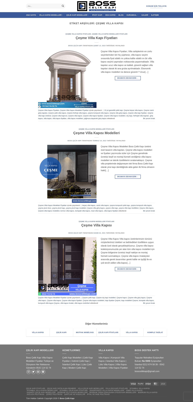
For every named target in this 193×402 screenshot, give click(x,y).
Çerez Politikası (54, 394)
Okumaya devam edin (128, 78)
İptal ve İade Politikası (98, 394)
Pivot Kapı (97, 15)
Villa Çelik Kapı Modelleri (91, 388)
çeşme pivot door (44, 208)
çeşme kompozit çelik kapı (120, 205)
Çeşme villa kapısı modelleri (114, 116)
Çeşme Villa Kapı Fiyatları (96, 38)
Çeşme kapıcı (122, 298)
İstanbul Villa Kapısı (115, 361)
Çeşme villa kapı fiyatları (137, 113)
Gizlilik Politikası (35, 394)
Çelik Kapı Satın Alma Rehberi (61, 388)
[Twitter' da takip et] (33, 372)
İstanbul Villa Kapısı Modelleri (42, 390)
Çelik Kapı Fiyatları (35, 388)
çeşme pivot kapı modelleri (76, 208)
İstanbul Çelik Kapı (71, 364)
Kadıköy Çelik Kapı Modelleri (41, 392)
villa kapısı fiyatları (60, 118)
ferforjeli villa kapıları (141, 116)
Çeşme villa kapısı (75, 116)
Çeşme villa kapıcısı (59, 116)
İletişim (155, 15)
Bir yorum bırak (149, 118)
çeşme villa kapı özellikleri (129, 208)
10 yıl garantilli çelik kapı (113, 110)
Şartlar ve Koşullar (74, 394)
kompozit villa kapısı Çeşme (49, 303)
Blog (121, 15)
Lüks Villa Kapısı (106, 364)
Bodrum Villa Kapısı (147, 392)
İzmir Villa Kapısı (134, 390)
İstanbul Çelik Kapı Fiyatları (74, 390)
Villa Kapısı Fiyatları (118, 368)
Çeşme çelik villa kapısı (57, 113)
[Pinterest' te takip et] (43, 372)
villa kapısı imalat (66, 303)
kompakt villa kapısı (82, 211)
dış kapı (129, 116)
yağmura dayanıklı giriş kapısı (95, 118)
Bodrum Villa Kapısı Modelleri (72, 392)
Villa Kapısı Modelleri (51, 15)
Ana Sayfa (31, 15)
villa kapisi (47, 118)
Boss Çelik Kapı (75, 45)
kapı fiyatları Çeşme (112, 300)
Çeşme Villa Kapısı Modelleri (96, 133)
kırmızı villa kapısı (67, 211)
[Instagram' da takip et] (28, 372)
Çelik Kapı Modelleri (77, 15)
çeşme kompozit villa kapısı (98, 113)
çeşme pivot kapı (58, 208)
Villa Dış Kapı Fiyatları (117, 388)
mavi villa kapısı (97, 211)
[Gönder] (63, 6)
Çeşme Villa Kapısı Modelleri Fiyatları (109, 34)
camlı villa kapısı (102, 205)
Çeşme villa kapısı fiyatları (93, 116)
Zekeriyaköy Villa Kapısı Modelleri (107, 390)
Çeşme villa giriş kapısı (118, 113)
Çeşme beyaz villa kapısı (133, 110)
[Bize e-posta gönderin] (38, 372)
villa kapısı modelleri (75, 118)
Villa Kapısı (104, 358)
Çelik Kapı (70, 398)
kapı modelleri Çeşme (129, 300)
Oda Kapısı (110, 15)
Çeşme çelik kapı (88, 298)
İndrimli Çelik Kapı (80, 361)
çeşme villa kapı (112, 208)
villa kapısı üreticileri (82, 303)
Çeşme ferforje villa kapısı (77, 113)
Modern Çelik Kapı (77, 368)
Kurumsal (132, 15)
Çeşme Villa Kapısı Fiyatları (78, 34)
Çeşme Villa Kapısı (96, 225)
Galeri (145, 15)
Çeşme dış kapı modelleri (106, 298)
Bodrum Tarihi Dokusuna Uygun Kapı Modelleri (113, 392)
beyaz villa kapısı (88, 205)
